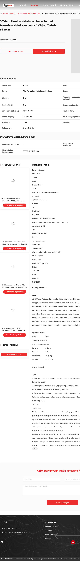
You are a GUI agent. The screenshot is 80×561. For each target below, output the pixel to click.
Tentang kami (49, 5)
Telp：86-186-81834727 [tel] (11, 528)
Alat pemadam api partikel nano (29, 14)
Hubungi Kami (67, 5)
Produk (34, 5)
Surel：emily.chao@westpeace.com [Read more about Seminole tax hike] (15, 532)
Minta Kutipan (49, 51)
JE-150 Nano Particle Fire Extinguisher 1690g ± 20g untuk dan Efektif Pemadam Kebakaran (14, 201)
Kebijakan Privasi (7, 559)
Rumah (23, 5)
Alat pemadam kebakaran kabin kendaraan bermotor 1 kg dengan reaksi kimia (14, 244)
